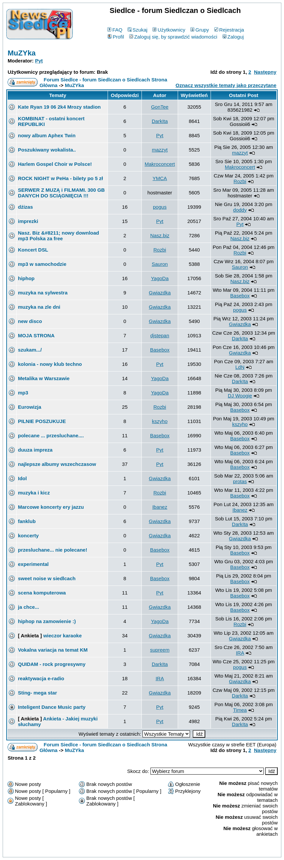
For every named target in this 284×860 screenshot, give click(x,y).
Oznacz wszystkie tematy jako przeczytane (226, 85)
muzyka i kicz (34, 492)
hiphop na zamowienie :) (47, 621)
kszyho (160, 421)
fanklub (27, 521)
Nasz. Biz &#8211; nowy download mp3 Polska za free (58, 235)
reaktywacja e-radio (41, 678)
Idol (22, 478)
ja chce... (28, 607)
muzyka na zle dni (39, 307)
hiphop (26, 278)
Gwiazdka (160, 292)
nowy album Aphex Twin (46, 135)
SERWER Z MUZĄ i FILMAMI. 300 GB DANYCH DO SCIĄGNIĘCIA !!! (61, 192)
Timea (240, 710)
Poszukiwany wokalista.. (47, 150)
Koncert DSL (33, 250)
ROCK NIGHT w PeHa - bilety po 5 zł (60, 178)
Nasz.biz (159, 235)
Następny (265, 72)
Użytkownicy (168, 30)
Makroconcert (160, 164)
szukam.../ (30, 350)
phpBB (126, 851)
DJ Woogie (240, 395)
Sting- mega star (37, 693)
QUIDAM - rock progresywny (51, 664)
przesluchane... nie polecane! (52, 550)
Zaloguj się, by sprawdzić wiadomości (173, 37)
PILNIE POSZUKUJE (42, 421)
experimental (33, 564)
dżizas (25, 207)
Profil (116, 37)
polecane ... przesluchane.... (51, 435)
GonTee (160, 107)
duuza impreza (35, 450)
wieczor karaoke (62, 635)
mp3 (23, 392)
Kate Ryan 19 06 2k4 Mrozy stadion (59, 107)
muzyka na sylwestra (42, 292)
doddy (240, 210)
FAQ (114, 30)
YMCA (159, 178)
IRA (240, 653)
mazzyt (160, 150)
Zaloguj (233, 37)
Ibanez (159, 507)
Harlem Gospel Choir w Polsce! (55, 164)
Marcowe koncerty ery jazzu (51, 507)
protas (240, 481)
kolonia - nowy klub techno (50, 364)
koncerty (28, 535)
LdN (240, 367)
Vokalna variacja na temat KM (53, 650)
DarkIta (160, 121)
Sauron (160, 264)
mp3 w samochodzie (42, 264)
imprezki (28, 221)
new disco (30, 321)
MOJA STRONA (36, 335)
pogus (160, 207)
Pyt (39, 60)
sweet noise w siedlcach (46, 578)
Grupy (199, 30)
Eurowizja (29, 407)
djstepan (159, 335)
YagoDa (159, 278)
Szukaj (137, 30)
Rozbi (240, 181)
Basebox (239, 295)
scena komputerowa (42, 592)
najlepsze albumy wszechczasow (57, 464)
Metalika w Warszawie (43, 378)
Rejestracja (229, 30)
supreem (159, 650)
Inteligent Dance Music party (51, 707)
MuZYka (22, 53)
